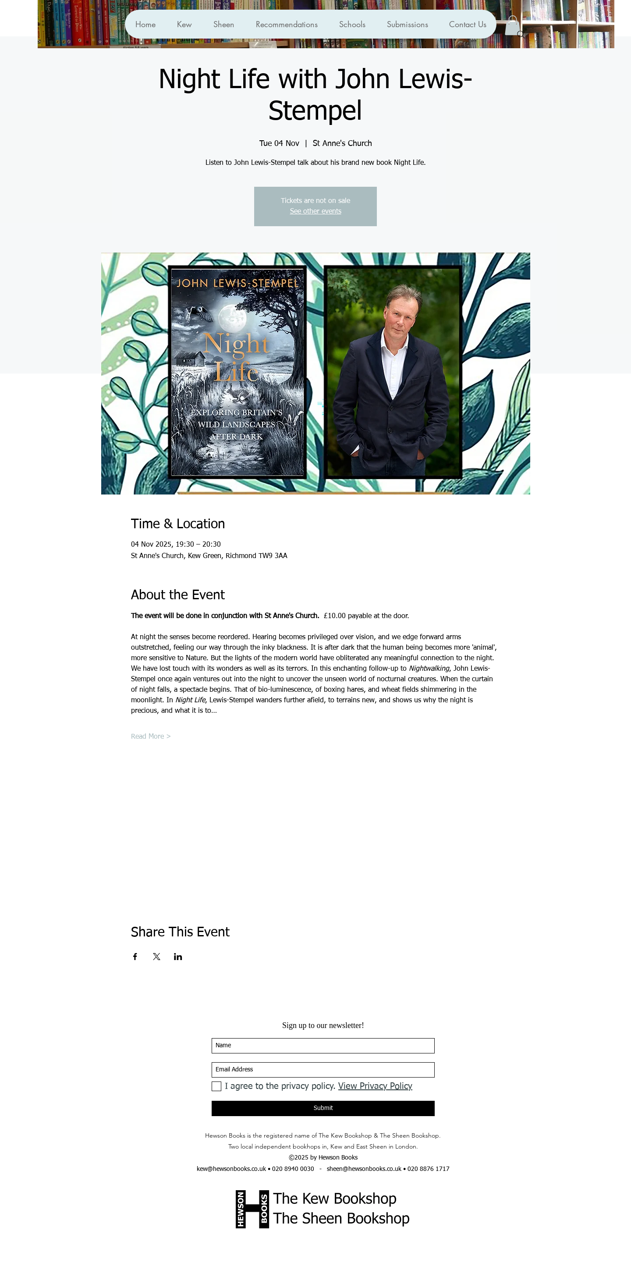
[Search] (521, 34)
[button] (286, 24)
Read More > (151, 736)
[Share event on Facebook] (135, 956)
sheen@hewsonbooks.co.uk (364, 1169)
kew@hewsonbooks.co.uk (231, 1169)
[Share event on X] (156, 956)
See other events (315, 211)
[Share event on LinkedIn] (178, 956)
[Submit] (323, 1108)
